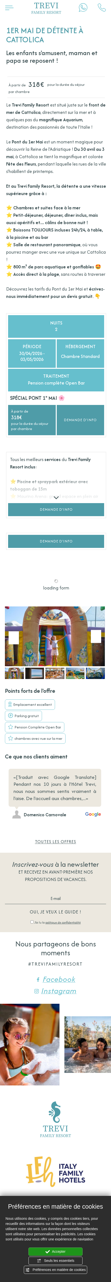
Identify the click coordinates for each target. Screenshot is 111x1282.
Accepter (55, 1252)
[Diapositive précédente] (89, 758)
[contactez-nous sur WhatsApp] (83, 7)
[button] (14, 673)
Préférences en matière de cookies (55, 1270)
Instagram (55, 991)
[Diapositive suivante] (96, 636)
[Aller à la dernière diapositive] (14, 637)
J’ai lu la (57, 922)
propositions (40, 879)
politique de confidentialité (63, 922)
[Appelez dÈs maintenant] (101, 7)
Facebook (55, 979)
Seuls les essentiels (55, 1261)
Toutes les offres (55, 841)
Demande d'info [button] (80, 419)
